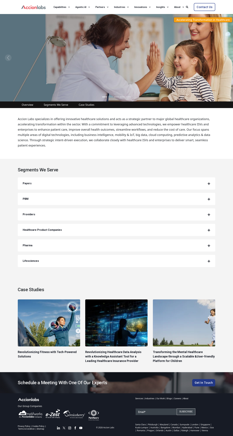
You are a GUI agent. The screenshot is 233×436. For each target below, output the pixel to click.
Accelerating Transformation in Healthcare (203, 20)
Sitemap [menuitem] (40, 429)
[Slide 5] (116, 97)
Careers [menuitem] (177, 398)
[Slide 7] (128, 97)
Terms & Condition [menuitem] (26, 429)
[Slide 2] (110, 97)
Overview (27, 105)
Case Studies (86, 105)
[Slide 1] (104, 97)
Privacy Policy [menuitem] (24, 426)
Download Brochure (41, 74)
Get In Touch (204, 382)
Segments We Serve (56, 105)
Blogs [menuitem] (169, 398)
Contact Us (204, 7)
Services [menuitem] (139, 398)
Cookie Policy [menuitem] (38, 426)
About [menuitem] (185, 398)
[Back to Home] (33, 6)
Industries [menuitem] (149, 398)
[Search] (187, 6)
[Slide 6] (122, 97)
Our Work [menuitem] (160, 398)
